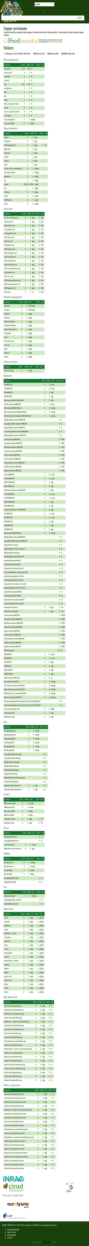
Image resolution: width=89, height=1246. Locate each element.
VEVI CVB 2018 (8, 658)
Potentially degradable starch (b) (13, 580)
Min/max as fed (38, 53)
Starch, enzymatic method (11, 111)
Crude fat (6, 80)
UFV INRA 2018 (8, 388)
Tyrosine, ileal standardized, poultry (14, 1133)
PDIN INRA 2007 (8, 525)
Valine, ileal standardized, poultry (14, 1121)
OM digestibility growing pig (12, 762)
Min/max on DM (52, 53)
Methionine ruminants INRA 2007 (13, 623)
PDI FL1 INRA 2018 (9, 486)
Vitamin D (7, 310)
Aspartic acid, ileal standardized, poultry (15, 1153)
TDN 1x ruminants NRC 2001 (11, 678)
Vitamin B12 (7, 333)
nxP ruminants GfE (9, 713)
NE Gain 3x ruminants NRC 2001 (13, 697)
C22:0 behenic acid (9, 272)
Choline (6, 356)
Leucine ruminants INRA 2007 (12, 634)
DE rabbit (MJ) (8, 870)
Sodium (6, 157)
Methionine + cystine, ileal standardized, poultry (18, 1110)
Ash (5, 84)
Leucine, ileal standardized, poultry (14, 1125)
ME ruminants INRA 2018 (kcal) (12, 408)
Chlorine (6, 161)
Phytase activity (8, 370)
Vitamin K (7, 317)
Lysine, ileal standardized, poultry (14, 1094)
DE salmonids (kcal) (9, 896)
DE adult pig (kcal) (9, 742)
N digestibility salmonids (11, 904)
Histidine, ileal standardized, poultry (14, 1141)
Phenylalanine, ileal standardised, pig (15, 1041)
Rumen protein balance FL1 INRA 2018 (14, 490)
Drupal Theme (37, 1242)
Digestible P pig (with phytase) (12, 789)
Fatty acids (7, 292)
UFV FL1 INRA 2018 (9, 478)
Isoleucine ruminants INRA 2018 (13, 451)
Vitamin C (7, 353)
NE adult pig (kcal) (9, 750)
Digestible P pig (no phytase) (12, 785)
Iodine (6, 204)
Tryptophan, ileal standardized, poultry (15, 1113)
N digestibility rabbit (10, 882)
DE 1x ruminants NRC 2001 (11, 681)
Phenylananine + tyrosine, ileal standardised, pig (18, 1049)
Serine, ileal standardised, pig (12, 1076)
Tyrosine (6, 957)
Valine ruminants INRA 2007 (12, 631)
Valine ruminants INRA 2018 (12, 455)
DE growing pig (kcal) (10, 731)
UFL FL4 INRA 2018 (9, 494)
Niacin (6, 337)
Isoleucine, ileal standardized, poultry (15, 1117)
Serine (6, 988)
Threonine (7, 921)
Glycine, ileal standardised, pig (13, 1072)
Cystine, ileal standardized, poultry (14, 1106)
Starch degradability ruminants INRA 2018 (16, 431)
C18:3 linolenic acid (9, 249)
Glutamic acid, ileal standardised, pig (14, 1068)
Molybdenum (7, 200)
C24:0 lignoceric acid (10, 288)
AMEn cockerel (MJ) (9, 811)
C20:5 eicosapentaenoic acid (12, 268)
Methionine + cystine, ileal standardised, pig (16, 1021)
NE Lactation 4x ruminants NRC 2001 (14, 689)
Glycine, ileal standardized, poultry (14, 1160)
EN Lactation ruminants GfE (12, 709)
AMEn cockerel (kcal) (10, 803)
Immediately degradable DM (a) (13, 592)
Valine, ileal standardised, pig (12, 1033)
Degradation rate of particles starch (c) (15, 584)
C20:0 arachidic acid (10, 257)
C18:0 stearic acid (9, 237)
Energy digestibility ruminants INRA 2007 (15, 541)
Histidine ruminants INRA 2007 (13, 642)
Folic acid (6, 345)
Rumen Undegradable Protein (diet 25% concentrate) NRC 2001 (22, 701)
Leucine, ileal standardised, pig (13, 1037)
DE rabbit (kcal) (8, 862)
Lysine (6, 917)
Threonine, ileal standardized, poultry (15, 1098)
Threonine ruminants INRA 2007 (13, 619)
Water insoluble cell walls (11, 104)
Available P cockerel (9, 819)
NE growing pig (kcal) (10, 738)
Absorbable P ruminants (11, 607)
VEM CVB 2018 (8, 654)
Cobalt (6, 196)
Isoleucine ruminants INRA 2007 (13, 627)
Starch (6, 108)
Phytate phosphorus (10, 145)
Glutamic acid (8, 980)
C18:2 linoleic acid (9, 245)
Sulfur (6, 164)
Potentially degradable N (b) (12, 564)
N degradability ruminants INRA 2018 (14, 427)
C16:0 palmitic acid (9, 229)
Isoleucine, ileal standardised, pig (13, 1029)
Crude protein (8, 72)
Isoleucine (7, 941)
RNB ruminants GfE (9, 717)
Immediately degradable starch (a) (14, 576)
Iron (5, 188)
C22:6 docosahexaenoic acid (12, 284)
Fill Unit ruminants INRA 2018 (12, 404)
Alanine (6, 972)
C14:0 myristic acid (9, 225)
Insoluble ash (8, 88)
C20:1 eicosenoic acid (10, 260)
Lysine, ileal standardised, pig (12, 1006)
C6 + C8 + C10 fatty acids (11, 217)
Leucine (6, 949)
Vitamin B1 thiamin (9, 321)
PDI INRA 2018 (8, 396)
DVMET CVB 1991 (8, 674)
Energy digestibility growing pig (12, 754)
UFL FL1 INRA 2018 (9, 474)
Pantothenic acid (9, 341)
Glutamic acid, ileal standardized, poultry (16, 1156)
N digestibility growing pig (11, 770)
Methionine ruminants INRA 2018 (13, 447)
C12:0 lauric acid (8, 221)
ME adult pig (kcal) (9, 746)
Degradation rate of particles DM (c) (14, 599)
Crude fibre (7, 76)
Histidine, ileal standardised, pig (13, 1053)
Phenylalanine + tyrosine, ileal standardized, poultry (19, 1137)
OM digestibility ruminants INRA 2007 (14, 537)
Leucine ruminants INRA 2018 (12, 459)
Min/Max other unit (67, 53)
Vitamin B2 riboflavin (10, 325)
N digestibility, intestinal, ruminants (14, 549)
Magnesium (7, 149)
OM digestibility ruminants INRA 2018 (14, 420)
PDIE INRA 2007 (8, 529)
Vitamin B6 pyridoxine (10, 329)
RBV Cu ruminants (9, 650)
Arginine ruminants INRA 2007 (12, 646)
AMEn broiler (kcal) (9, 807)
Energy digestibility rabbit (11, 878)
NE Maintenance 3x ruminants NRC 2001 (15, 693)
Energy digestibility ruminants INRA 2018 (15, 423)
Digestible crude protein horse (12, 848)
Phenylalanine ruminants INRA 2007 (14, 638)
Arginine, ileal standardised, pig (13, 1056)
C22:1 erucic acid (8, 276)
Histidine (6, 964)
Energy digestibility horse (11, 840)
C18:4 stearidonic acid (10, 253)
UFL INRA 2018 (8, 384)
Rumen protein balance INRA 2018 (14, 400)
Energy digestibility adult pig (12, 758)
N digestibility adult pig (10, 773)
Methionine (7, 925)
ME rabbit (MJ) (8, 874)
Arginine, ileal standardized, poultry (14, 1145)
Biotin (6, 349)
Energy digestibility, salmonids (12, 900)
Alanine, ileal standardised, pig (13, 1060)
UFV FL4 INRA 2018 (9, 498)
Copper (6, 184)
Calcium (6, 137)
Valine (6, 945)
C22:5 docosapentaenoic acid (12, 280)
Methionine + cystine (10, 933)
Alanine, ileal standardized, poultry (14, 1149)
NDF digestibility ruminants (12, 552)
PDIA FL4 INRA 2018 (9, 502)
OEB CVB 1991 (7, 666)
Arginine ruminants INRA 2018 (12, 470)
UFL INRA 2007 (8, 513)
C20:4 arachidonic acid (10, 264)
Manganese (7, 176)
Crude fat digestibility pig (11, 781)
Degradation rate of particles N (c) (14, 568)
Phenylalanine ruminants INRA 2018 (14, 463)
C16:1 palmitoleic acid (10, 233)
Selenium (7, 192)
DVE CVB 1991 (7, 662)
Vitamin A (7, 306)
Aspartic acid (8, 976)
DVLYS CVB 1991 (8, 670)
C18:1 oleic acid (8, 241)
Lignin (6, 100)
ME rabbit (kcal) (8, 866)
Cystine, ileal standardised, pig (13, 1017)
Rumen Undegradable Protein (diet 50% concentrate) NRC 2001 (22, 705)
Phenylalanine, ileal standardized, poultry (16, 1129)
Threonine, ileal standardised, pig (13, 1010)
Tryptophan (7, 937)
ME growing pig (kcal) (10, 734)
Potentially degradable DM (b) (12, 595)
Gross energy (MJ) (9, 123)
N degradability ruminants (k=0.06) (14, 556)
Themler (53, 1242)
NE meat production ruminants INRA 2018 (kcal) (17, 416)
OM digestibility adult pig (11, 766)
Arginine (6, 968)
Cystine (6, 929)
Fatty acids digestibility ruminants (14, 603)
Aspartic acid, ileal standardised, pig (14, 1064)
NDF (5, 92)
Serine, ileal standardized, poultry (14, 1164)
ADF (5, 96)
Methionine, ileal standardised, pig (14, 1014)
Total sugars (7, 115)
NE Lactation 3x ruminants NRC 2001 (14, 685)
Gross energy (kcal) (9, 119)
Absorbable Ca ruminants (11, 611)
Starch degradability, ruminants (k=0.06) (16, 572)
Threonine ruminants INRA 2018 (13, 443)
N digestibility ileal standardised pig (14, 777)
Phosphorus (7, 141)
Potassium (7, 153)
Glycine (6, 984)
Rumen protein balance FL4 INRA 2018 (15, 509)
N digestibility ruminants (11, 545)
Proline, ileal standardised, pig (12, 1080)
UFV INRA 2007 (8, 517)
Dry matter (7, 68)
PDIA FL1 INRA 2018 (9, 482)
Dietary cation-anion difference (13, 168)
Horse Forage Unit (9, 844)
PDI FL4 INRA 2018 (9, 506)
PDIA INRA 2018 (8, 392)
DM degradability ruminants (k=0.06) (14, 588)
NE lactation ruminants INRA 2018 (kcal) (15, 412)
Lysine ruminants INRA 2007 (12, 615)
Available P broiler (9, 823)
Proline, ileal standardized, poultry (14, 1168)
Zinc (5, 180)
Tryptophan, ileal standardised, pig (14, 1025)
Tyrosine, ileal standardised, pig (13, 1045)
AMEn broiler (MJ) (9, 815)
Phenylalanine (8, 953)
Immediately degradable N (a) (12, 560)
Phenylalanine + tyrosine (11, 960)
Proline (6, 992)
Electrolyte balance (9, 172)
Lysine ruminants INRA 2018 (12, 439)
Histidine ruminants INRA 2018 (13, 466)
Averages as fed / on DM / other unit (17, 53)
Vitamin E (7, 314)
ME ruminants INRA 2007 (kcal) (12, 533)
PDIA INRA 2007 (8, 521)
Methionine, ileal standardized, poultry (15, 1102)
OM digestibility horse (10, 837)
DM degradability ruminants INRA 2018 (15, 435)
